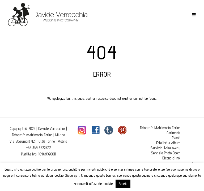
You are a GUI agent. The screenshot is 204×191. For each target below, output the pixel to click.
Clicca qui (71, 175)
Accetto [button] (123, 183)
